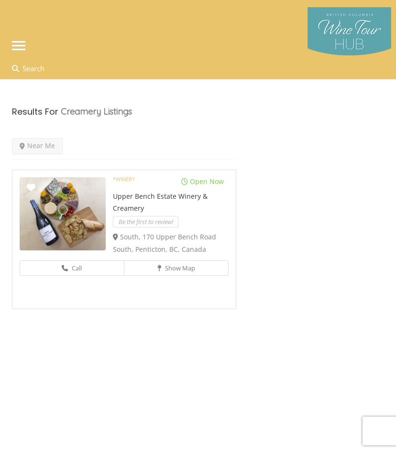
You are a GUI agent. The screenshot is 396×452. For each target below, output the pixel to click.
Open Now (202, 181)
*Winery (124, 179)
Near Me (37, 145)
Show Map (176, 268)
